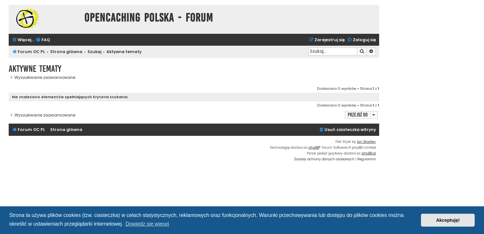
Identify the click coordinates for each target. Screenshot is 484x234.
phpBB (313, 147)
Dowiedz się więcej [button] (147, 224)
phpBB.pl (368, 153)
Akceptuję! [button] (448, 220)
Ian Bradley (366, 141)
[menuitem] (43, 40)
